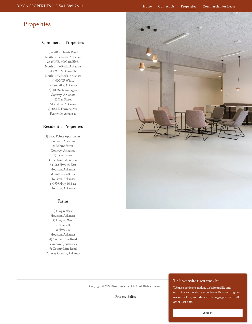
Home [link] (147, 6)
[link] (50, 6)
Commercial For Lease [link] (219, 6)
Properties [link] (188, 6)
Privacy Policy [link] (125, 297)
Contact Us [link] (166, 6)
